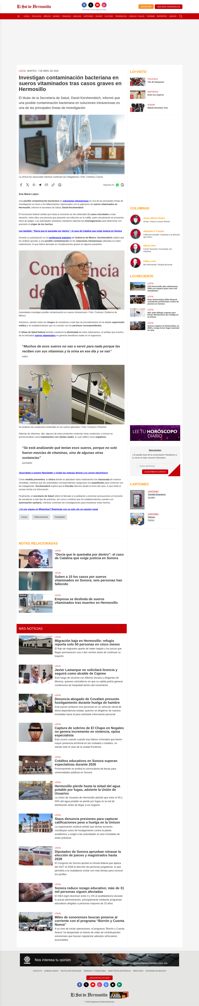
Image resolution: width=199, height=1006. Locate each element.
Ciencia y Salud (136, 16)
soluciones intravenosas (76, 201)
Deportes (162, 16)
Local (27, 16)
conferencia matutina (60, 237)
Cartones (88, 16)
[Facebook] (84, 4)
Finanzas (66, 16)
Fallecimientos (41, 517)
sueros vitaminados (45, 335)
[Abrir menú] (18, 16)
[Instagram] (104, 4)
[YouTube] (97, 4)
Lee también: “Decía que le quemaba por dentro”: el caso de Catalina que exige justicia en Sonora (70, 231)
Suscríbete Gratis (155, 472)
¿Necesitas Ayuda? (99, 978)
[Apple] (112, 984)
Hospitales (60, 517)
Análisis (77, 16)
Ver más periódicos (168, 7)
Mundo (56, 16)
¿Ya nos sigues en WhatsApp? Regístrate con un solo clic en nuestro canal (58, 509)
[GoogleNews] (106, 984)
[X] (90, 4)
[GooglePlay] (119, 984)
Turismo (150, 16)
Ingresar (146, 6)
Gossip (98, 16)
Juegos (172, 16)
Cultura (109, 16)
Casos (24, 517)
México (47, 16)
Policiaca (36, 16)
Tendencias (121, 16)
